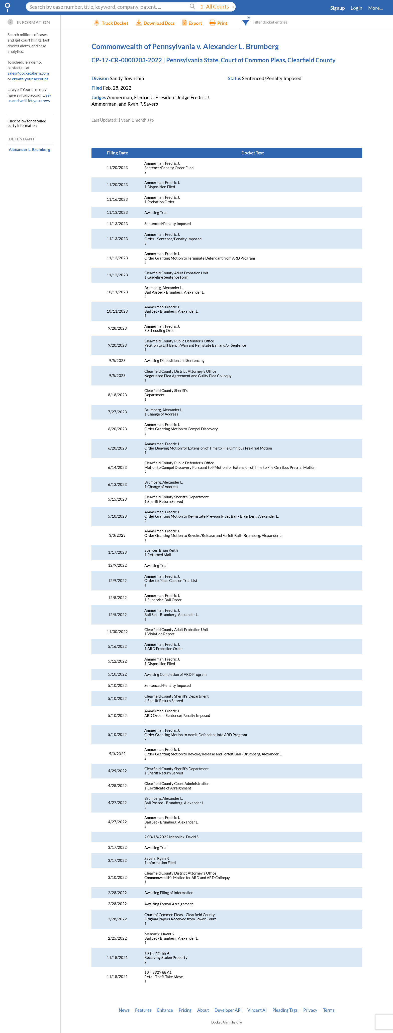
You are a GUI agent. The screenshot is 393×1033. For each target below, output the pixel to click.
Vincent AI (257, 1010)
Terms (328, 1010)
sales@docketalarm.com (28, 73)
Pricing (185, 1010)
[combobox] (253, 22)
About (203, 1010)
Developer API (228, 1010)
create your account (30, 78)
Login (356, 8)
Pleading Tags (285, 1010)
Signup (337, 8)
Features (143, 1010)
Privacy (310, 1010)
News (124, 1010)
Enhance (165, 1010)
